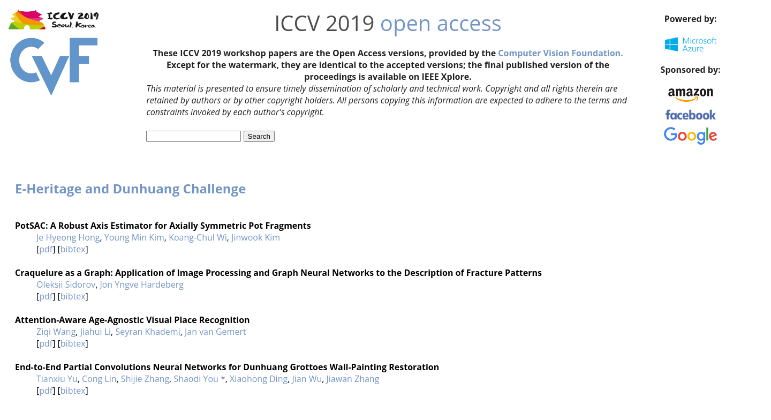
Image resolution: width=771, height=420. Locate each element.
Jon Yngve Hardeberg (141, 284)
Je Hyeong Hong (68, 237)
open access (441, 23)
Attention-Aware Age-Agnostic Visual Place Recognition (132, 320)
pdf (45, 249)
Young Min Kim (134, 237)
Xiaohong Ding (259, 379)
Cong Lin (99, 379)
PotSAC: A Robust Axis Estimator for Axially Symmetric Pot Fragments (163, 225)
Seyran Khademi (147, 332)
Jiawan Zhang (353, 379)
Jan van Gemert (215, 332)
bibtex (73, 249)
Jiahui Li (95, 332)
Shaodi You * (199, 379)
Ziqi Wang (55, 332)
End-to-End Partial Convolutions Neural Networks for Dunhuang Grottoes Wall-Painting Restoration (227, 367)
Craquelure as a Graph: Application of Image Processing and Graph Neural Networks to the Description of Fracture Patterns (278, 273)
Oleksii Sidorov (65, 284)
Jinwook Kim (255, 237)
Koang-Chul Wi (198, 237)
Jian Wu (307, 379)
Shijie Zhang (145, 379)
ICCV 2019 (324, 23)
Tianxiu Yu (57, 379)
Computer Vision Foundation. (560, 53)
